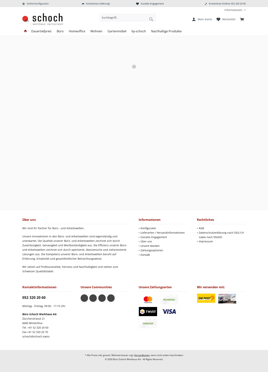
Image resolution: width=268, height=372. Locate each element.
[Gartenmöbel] (117, 31)
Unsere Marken (150, 246)
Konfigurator (148, 228)
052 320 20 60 (34, 297)
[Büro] (60, 31)
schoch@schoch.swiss (36, 336)
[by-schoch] (139, 31)
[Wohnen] (96, 31)
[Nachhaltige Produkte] (166, 31)
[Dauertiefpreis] (41, 31)
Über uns (146, 241)
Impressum (206, 241)
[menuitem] (234, 10)
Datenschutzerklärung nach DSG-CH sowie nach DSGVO (221, 235)
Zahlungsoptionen (152, 250)
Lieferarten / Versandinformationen (163, 232)
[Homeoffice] (77, 31)
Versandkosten (142, 355)
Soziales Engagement (154, 237)
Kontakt (145, 254)
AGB (201, 228)
